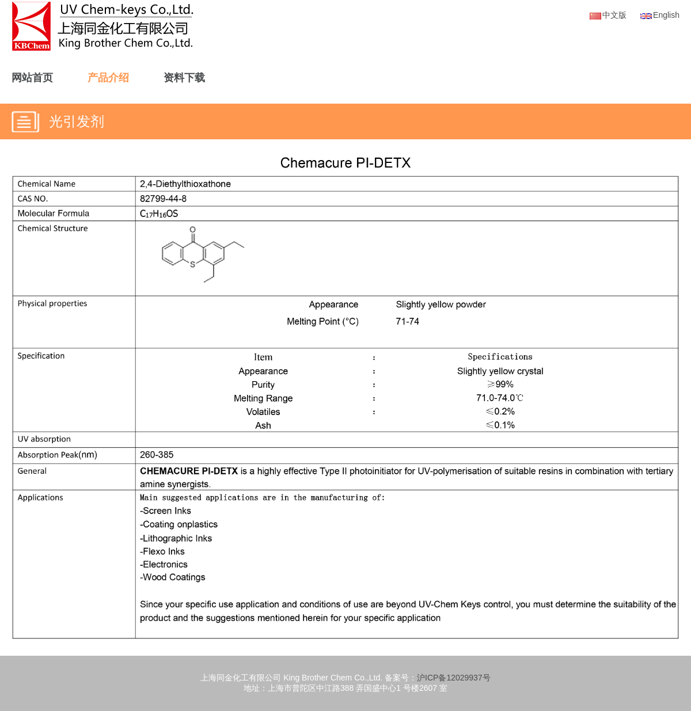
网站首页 (32, 77)
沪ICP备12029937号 (454, 677)
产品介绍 (108, 77)
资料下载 (184, 77)
